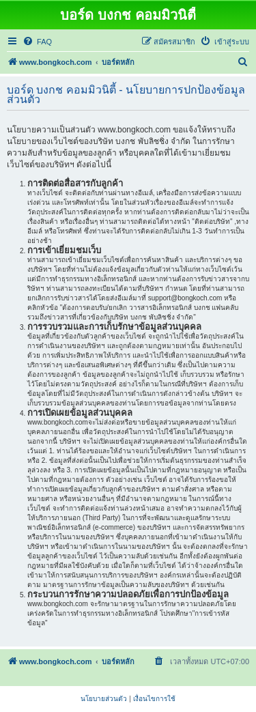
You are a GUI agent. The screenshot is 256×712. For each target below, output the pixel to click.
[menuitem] (37, 41)
